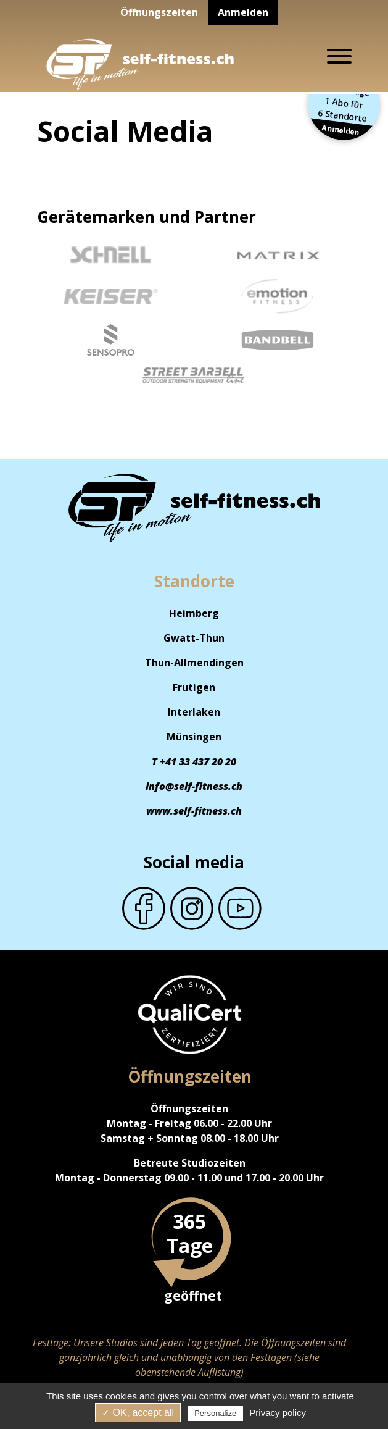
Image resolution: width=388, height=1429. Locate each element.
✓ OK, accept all (138, 1412)
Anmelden (243, 12)
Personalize (215, 1413)
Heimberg (194, 613)
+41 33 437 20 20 (198, 761)
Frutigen (194, 687)
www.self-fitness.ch (194, 811)
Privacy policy (277, 1412)
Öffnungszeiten (159, 12)
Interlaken (194, 712)
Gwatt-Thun (194, 638)
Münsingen (194, 737)
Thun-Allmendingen (194, 662)
